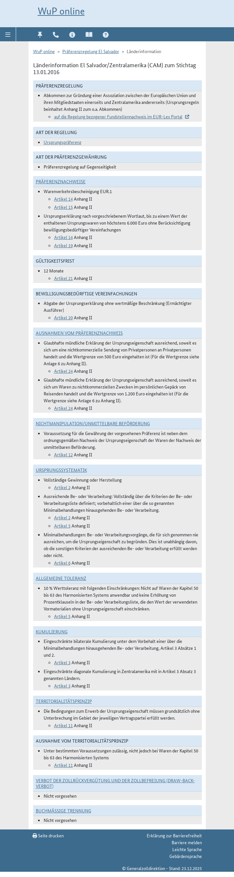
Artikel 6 (62, 562)
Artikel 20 (63, 317)
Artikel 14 (63, 198)
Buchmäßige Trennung (63, 810)
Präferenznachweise (61, 181)
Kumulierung (52, 631)
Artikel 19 (63, 245)
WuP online (61, 11)
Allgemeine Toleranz (61, 578)
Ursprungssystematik (61, 470)
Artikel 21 (63, 278)
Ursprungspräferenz (62, 142)
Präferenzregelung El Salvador (90, 51)
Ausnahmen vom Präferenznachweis (79, 332)
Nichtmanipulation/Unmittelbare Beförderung (93, 423)
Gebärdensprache (185, 856)
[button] (8, 34)
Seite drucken (48, 835)
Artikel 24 (63, 371)
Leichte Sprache (187, 849)
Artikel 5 (62, 525)
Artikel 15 (63, 207)
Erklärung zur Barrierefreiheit (174, 835)
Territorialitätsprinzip (64, 701)
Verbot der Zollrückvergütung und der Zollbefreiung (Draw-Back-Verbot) (115, 783)
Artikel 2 (62, 487)
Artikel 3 (62, 662)
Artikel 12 (63, 454)
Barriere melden (187, 842)
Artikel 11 (63, 725)
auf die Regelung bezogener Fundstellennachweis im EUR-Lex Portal (118, 116)
